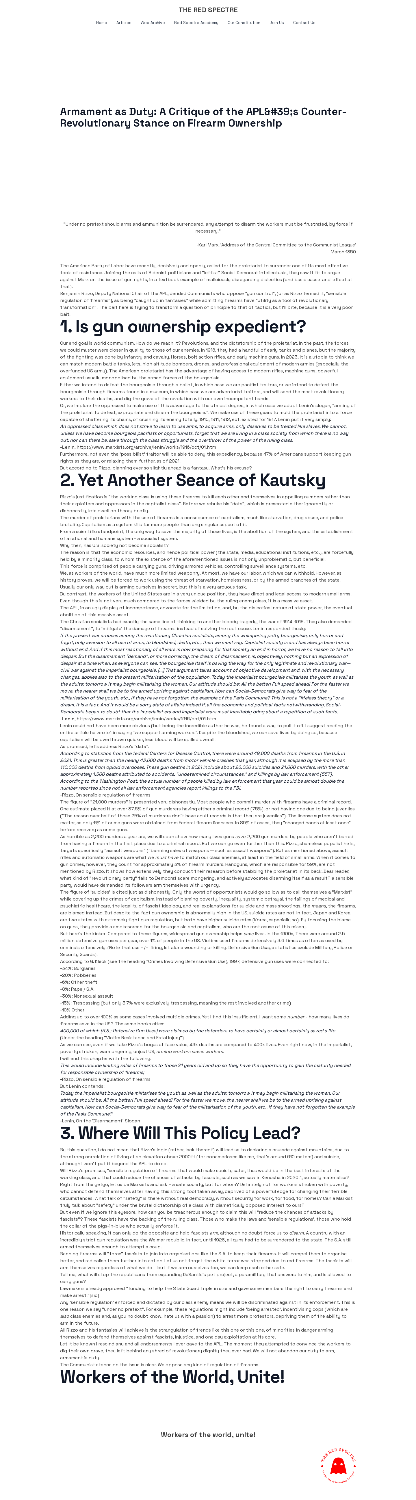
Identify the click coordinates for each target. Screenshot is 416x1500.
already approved (105, 1288)
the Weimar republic (162, 1240)
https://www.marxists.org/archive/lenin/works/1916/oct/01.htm (146, 447)
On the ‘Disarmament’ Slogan (108, 1121)
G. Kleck (98, 961)
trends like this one (217, 1330)
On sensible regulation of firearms (113, 795)
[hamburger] (34, 9)
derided (178, 293)
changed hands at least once (317, 823)
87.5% (135, 809)
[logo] (208, 10)
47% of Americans (283, 454)
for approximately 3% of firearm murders (178, 864)
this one (255, 1330)
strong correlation (89, 1157)
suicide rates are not (271, 913)
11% (97, 823)
